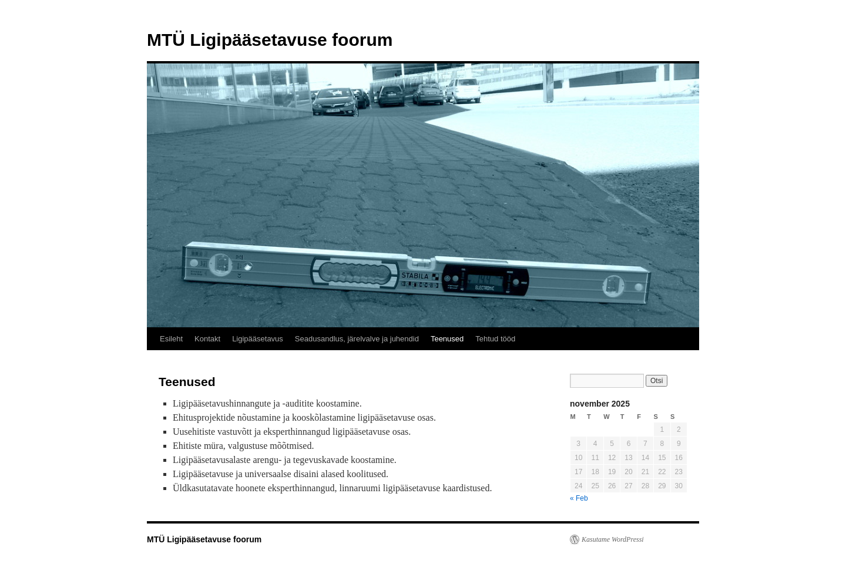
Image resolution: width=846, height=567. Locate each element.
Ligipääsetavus (257, 338)
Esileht (171, 338)
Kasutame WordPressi (613, 539)
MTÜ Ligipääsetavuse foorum (269, 39)
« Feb (579, 498)
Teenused (447, 338)
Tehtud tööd (495, 338)
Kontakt (207, 338)
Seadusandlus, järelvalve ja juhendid (357, 338)
